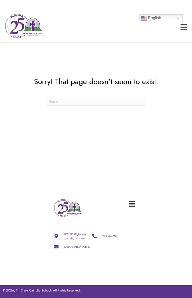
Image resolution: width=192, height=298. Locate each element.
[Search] (96, 101)
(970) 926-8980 (109, 236)
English (151, 18)
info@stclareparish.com (77, 247)
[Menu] (132, 203)
